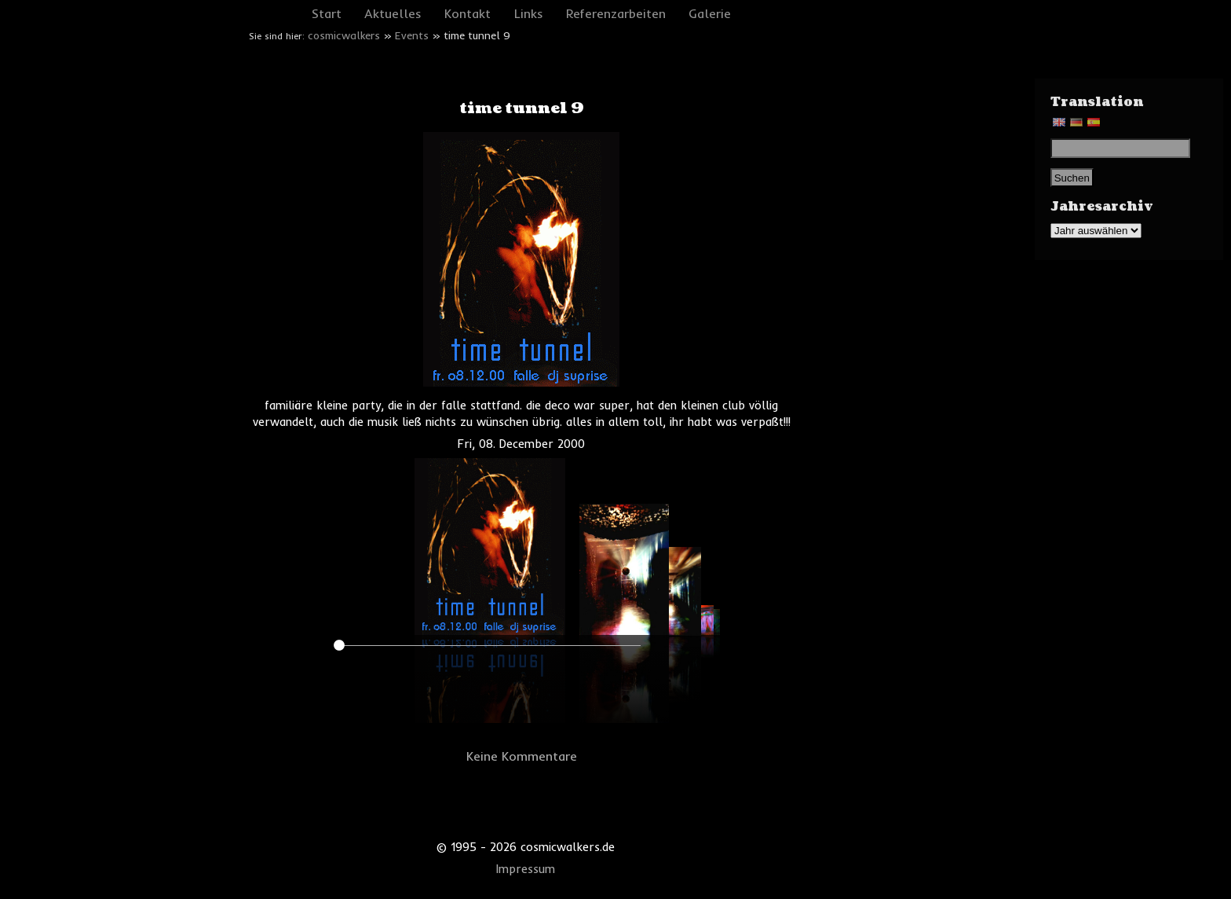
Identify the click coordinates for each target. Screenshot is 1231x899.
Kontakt (467, 13)
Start (327, 13)
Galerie (710, 13)
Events (412, 35)
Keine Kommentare (521, 756)
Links (528, 13)
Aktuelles (393, 13)
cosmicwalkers (344, 35)
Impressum (525, 869)
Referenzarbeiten (616, 13)
